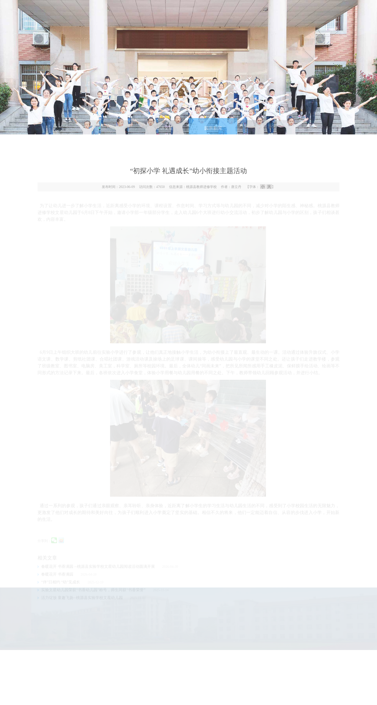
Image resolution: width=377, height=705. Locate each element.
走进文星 (164, 131)
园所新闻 (213, 131)
